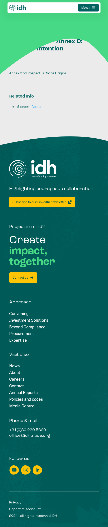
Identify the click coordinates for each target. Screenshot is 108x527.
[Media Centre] (21, 406)
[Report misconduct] (25, 509)
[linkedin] (38, 470)
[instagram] (26, 470)
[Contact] (16, 386)
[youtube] (14, 470)
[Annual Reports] (23, 392)
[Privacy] (15, 502)
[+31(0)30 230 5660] (27, 430)
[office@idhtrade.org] (29, 436)
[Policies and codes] (26, 399)
